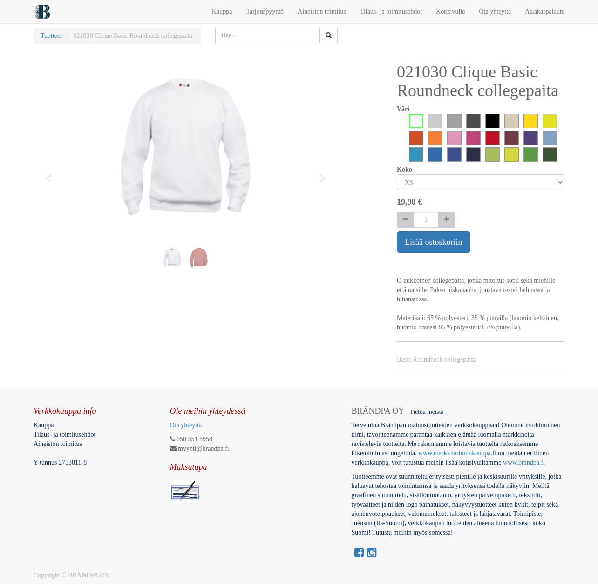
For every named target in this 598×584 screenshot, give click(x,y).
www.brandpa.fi (525, 462)
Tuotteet (51, 35)
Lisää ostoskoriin (433, 242)
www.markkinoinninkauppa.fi (457, 453)
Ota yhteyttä (186, 425)
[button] (52, 173)
